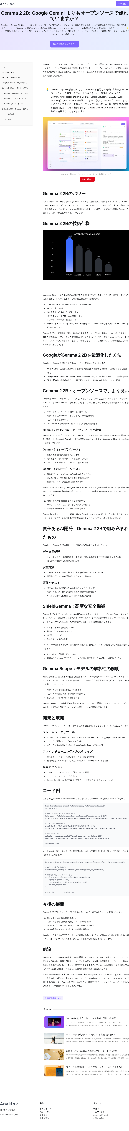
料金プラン (44, 1118)
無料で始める (87, 179)
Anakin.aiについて (101, 1115)
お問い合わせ (99, 1118)
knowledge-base (54, 998)
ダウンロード (45, 1109)
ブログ (96, 1109)
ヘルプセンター (100, 1112)
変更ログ (43, 1115)
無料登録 (122, 4)
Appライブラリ (46, 1112)
